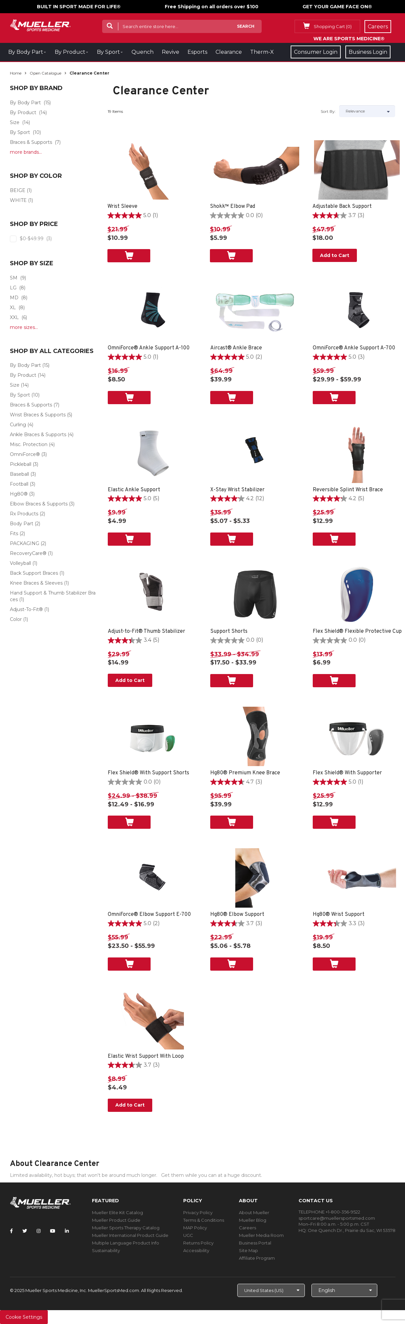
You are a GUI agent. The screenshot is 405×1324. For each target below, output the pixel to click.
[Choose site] (271, 1290)
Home (15, 73)
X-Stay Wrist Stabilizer (237, 490)
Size (14, 122)
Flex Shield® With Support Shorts (148, 773)
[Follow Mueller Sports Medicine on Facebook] (11, 1231)
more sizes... (24, 327)
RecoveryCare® (28, 553)
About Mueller (254, 1212)
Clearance (229, 52)
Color (16, 619)
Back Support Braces (34, 573)
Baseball (19, 474)
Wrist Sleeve (122, 206)
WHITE (18, 200)
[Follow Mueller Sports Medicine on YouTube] (52, 1231)
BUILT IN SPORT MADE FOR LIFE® (79, 7)
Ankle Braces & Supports (38, 434)
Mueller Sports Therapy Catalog (125, 1227)
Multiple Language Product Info (125, 1242)
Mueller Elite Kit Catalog (117, 1212)
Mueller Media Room (261, 1235)
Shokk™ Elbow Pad (232, 206)
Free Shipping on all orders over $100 (211, 7)
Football (19, 484)
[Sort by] (367, 111)
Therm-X (262, 52)
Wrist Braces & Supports (38, 415)
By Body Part (25, 52)
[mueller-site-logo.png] (40, 24)
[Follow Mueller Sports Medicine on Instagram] (39, 1231)
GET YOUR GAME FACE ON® (337, 7)
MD (14, 298)
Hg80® (19, 494)
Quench (142, 52)
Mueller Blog (252, 1220)
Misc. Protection (28, 444)
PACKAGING (24, 543)
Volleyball (20, 563)
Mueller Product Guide (116, 1220)
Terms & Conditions (203, 1220)
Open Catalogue (45, 73)
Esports (197, 52)
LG (13, 288)
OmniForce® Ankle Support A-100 (148, 348)
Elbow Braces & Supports (39, 504)
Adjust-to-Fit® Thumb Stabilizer (146, 631)
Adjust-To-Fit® (26, 609)
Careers (247, 1227)
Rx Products (24, 514)
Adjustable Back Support (342, 206)
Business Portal (255, 1242)
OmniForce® (25, 454)
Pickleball (20, 464)
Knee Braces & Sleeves (36, 583)
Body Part (21, 524)
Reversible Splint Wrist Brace (348, 490)
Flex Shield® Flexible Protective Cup (357, 631)
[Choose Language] (344, 1290)
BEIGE (17, 190)
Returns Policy (198, 1242)
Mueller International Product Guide (130, 1235)
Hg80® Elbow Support (237, 914)
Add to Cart (334, 255)
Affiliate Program (257, 1258)
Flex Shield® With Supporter (347, 773)
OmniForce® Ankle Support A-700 (354, 348)
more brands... (26, 152)
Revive (170, 52)
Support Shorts (228, 631)
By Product (70, 52)
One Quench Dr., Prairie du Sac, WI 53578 (351, 1230)
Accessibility (196, 1250)
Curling (18, 425)
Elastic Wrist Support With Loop (146, 1056)
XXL (14, 317)
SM (13, 278)
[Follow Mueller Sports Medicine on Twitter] (24, 1231)
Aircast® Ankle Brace (236, 348)
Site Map (248, 1250)
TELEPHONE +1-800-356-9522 (329, 1211)
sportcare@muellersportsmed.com (337, 1218)
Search (245, 26)
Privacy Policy (198, 1212)
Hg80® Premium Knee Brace (245, 773)
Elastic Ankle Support (134, 490)
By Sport (108, 52)
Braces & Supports (31, 142)
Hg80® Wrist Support (338, 914)
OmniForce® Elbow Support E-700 (149, 914)
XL (13, 307)
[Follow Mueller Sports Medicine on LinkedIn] (67, 1231)
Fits (14, 533)
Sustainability (106, 1250)
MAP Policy (195, 1227)
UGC (188, 1235)
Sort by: (328, 111)
